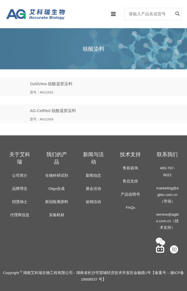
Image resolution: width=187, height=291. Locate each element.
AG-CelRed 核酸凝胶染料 (53, 111)
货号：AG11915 (41, 92)
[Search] (177, 14)
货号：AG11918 (41, 119)
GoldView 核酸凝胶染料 (51, 84)
